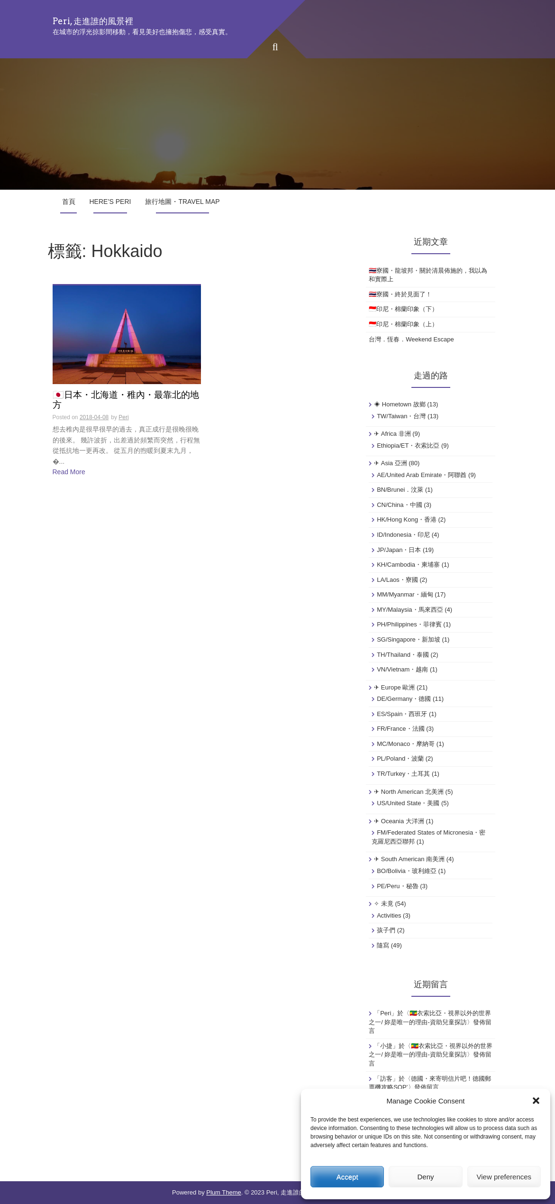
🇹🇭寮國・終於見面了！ (400, 294)
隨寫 (383, 945)
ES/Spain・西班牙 (402, 713)
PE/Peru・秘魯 (397, 886)
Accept (347, 1177)
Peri (123, 417)
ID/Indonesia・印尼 (403, 534)
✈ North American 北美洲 (409, 791)
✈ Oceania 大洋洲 (399, 821)
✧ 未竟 (383, 903)
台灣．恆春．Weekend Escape (411, 339)
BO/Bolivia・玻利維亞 (407, 870)
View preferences (504, 1177)
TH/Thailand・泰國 (403, 654)
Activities (389, 915)
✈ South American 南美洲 (409, 859)
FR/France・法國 (400, 728)
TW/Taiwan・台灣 (401, 416)
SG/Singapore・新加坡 (408, 639)
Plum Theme (223, 1192)
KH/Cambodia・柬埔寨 (408, 564)
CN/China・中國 (399, 504)
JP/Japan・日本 (399, 549)
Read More (69, 472)
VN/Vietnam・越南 (402, 669)
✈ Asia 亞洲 (390, 463)
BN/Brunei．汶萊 (400, 489)
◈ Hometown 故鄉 (399, 404)
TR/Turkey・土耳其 (403, 773)
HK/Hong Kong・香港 (407, 519)
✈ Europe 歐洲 (394, 687)
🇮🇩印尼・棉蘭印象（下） (403, 308)
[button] (536, 1100)
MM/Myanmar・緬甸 (405, 594)
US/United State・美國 (408, 803)
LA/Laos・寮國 (397, 579)
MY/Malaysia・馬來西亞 (410, 609)
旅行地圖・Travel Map (182, 201)
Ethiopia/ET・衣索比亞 (408, 445)
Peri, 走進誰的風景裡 (93, 21)
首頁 (68, 201)
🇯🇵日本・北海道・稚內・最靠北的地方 (126, 400)
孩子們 (386, 930)
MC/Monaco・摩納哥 (406, 743)
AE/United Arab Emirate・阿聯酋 (421, 474)
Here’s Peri (110, 201)
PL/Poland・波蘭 (400, 758)
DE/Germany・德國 (404, 698)
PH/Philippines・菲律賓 (409, 624)
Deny (425, 1177)
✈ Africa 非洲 (392, 433)
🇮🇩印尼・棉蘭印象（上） (403, 324)
